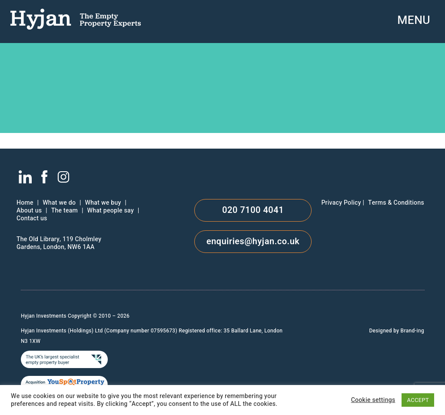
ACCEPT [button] (418, 400)
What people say (110, 211)
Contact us (32, 218)
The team (64, 211)
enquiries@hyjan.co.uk (252, 241)
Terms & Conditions (396, 202)
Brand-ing (412, 331)
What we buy (103, 203)
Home (25, 203)
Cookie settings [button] (373, 400)
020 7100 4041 (253, 210)
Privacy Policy (341, 202)
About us (29, 211)
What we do (59, 203)
